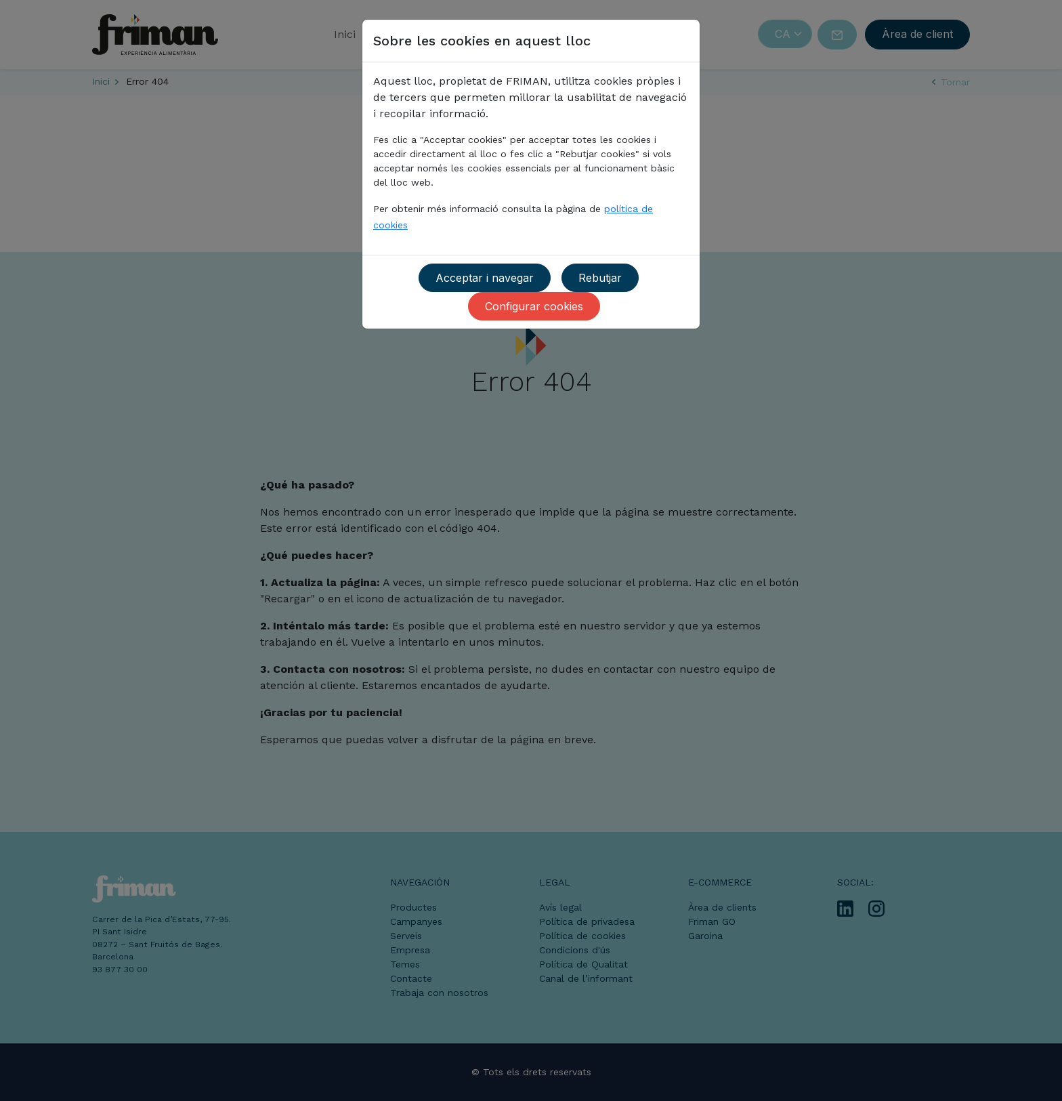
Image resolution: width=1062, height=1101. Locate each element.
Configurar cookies (534, 306)
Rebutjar (600, 278)
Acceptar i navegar (485, 278)
